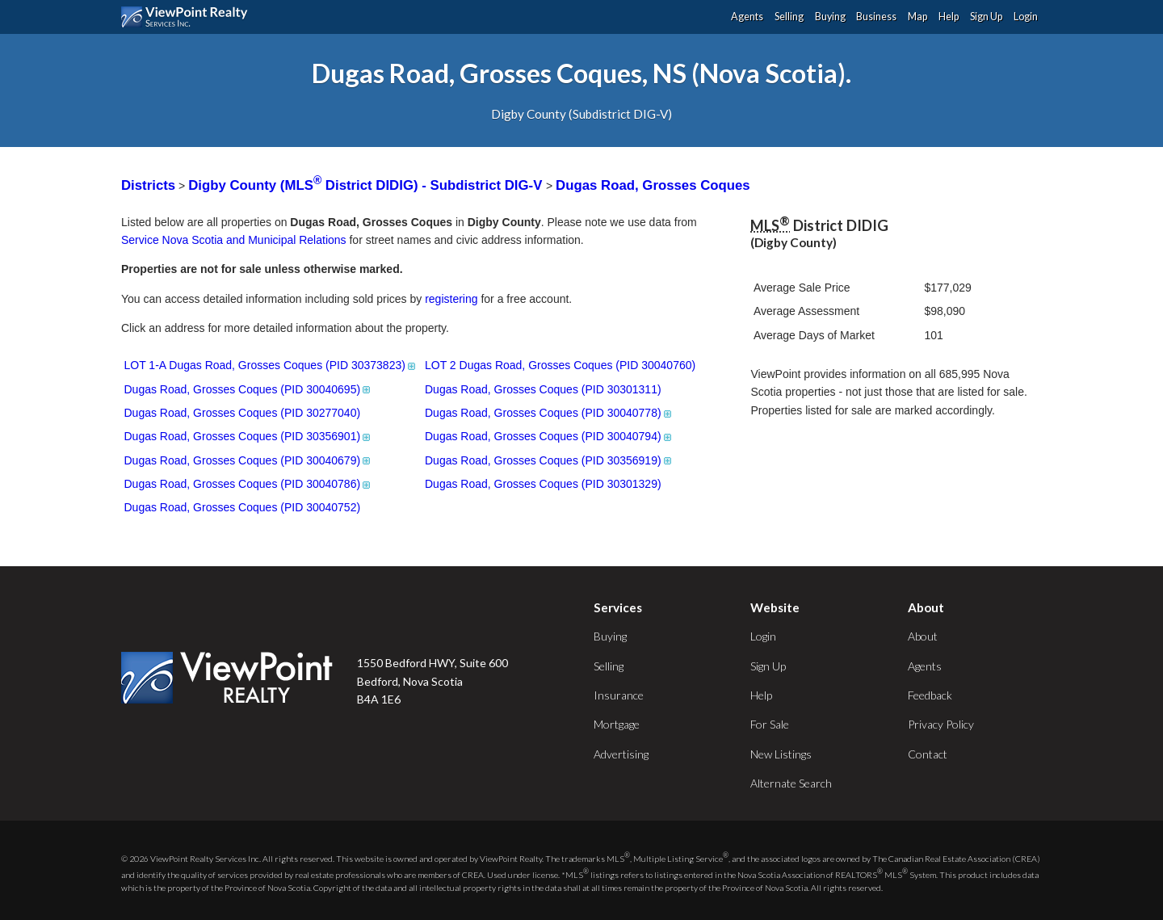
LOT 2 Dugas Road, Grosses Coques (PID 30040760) (560, 365)
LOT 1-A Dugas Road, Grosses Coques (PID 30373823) (271, 365)
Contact (927, 754)
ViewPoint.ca (188, 16)
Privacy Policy (941, 724)
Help (948, 17)
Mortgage (617, 724)
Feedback (930, 695)
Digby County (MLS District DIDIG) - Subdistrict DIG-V (367, 185)
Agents (747, 17)
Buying (830, 17)
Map (917, 17)
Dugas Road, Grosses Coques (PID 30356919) (549, 460)
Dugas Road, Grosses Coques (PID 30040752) (242, 507)
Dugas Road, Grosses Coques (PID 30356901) (248, 436)
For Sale (769, 724)
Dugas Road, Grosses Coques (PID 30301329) (543, 483)
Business (876, 17)
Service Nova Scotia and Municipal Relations (233, 239)
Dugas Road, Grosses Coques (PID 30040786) (248, 483)
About (923, 636)
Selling (789, 17)
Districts (148, 185)
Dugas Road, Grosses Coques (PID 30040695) (248, 389)
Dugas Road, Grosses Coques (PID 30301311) (543, 389)
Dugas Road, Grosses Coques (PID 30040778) (549, 412)
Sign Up (986, 17)
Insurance (619, 695)
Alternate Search (791, 783)
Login (1026, 17)
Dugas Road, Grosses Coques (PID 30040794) (549, 436)
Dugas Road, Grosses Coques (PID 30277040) (242, 412)
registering (451, 298)
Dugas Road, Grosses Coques (653, 185)
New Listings (781, 754)
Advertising (621, 754)
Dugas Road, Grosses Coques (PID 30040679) (248, 460)
